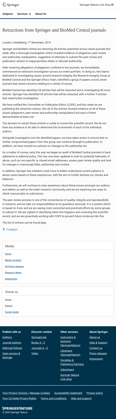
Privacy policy (95, 393)
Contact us (95, 348)
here (43, 222)
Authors (7, 337)
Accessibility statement (68, 393)
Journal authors (11, 342)
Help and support (81, 398)
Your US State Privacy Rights (19, 398)
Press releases (98, 353)
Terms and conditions (54, 398)
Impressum (96, 358)
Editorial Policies (12, 348)
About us (94, 337)
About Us (40, 13)
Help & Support (98, 342)
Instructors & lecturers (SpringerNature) (70, 341)
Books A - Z (38, 342)
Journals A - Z (39, 348)
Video (34, 353)
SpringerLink (38, 337)
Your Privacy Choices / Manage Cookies (26, 393)
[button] (58, 129)
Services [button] (22, 13)
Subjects (7, 13)
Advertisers (67, 369)
